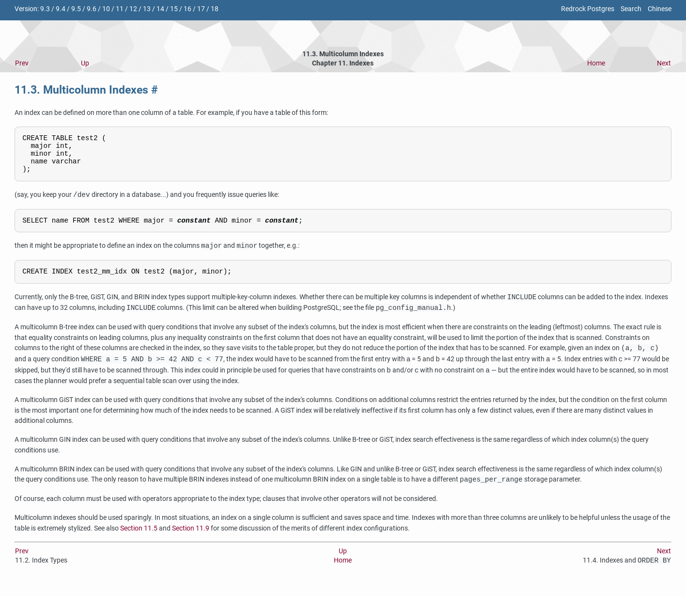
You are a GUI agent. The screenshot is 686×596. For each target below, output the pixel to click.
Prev (22, 63)
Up (85, 63)
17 (201, 9)
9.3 (45, 9)
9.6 (91, 9)
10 (106, 9)
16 (187, 9)
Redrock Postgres (587, 9)
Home (596, 63)
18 (214, 9)
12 (133, 9)
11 (120, 9)
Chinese (659, 9)
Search (631, 9)
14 (160, 9)
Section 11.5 (138, 539)
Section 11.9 (190, 539)
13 (147, 9)
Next (664, 63)
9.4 (60, 9)
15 (174, 9)
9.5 (76, 9)
